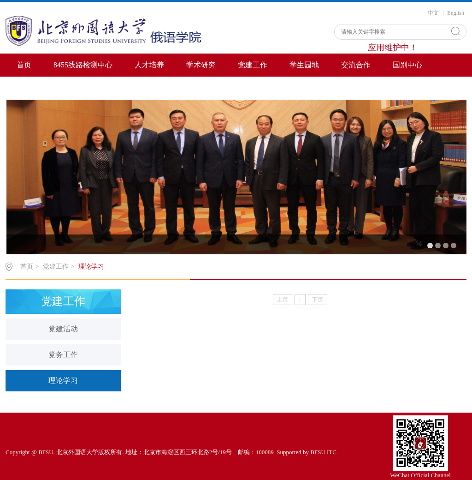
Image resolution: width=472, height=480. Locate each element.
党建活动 (63, 329)
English (455, 13)
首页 (24, 65)
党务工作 (63, 355)
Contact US (34, 88)
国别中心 (407, 65)
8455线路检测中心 (82, 65)
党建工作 (252, 65)
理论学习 (91, 266)
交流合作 (356, 65)
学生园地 (304, 65)
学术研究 (201, 65)
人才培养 (149, 65)
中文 (433, 13)
